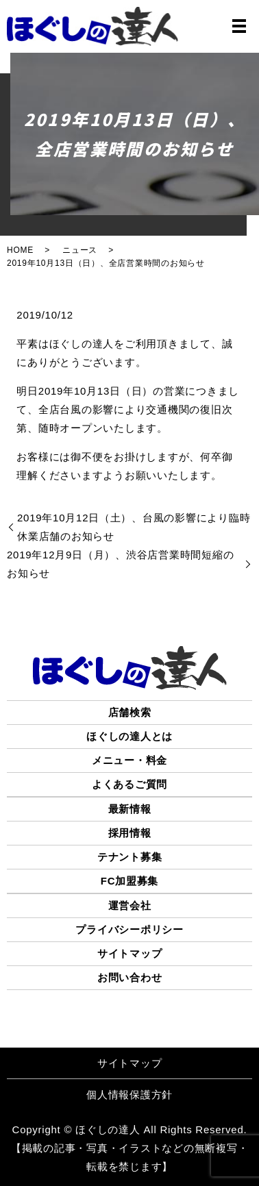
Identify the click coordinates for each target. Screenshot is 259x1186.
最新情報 (129, 809)
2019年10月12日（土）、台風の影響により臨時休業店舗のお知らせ (134, 527)
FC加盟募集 (130, 881)
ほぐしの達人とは (129, 736)
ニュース (79, 250)
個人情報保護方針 (129, 1094)
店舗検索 (129, 712)
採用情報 (129, 833)
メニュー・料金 (129, 760)
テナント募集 (129, 857)
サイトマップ (129, 953)
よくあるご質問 (129, 784)
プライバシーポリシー (129, 929)
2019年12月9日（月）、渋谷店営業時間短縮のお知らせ (120, 564)
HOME (20, 250)
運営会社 (129, 905)
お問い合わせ (129, 977)
